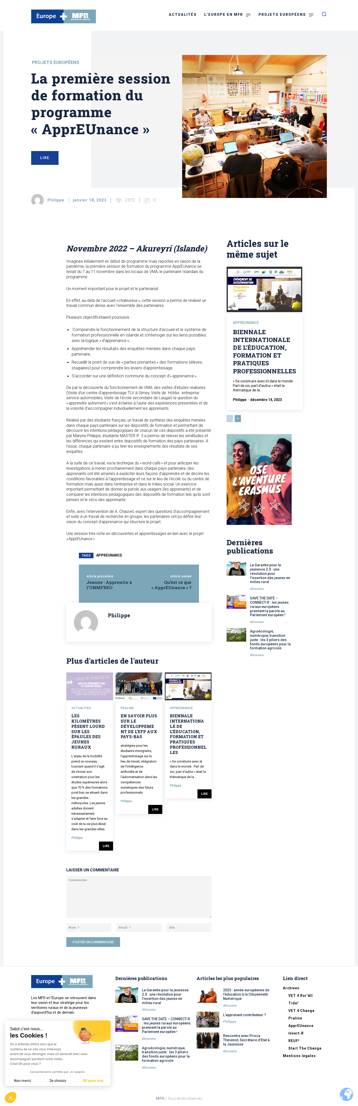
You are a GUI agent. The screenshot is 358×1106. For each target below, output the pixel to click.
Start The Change (305, 1048)
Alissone (257, 589)
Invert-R (296, 1033)
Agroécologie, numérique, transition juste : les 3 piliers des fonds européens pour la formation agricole (270, 639)
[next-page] (238, 418)
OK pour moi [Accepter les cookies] (93, 1081)
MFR (160, 1098)
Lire (106, 846)
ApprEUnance (181, 708)
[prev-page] (230, 418)
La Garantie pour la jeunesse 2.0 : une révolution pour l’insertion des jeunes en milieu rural (270, 573)
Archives (291, 988)
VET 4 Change (301, 1011)
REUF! (293, 1041)
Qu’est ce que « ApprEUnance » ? (171, 584)
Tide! (293, 1003)
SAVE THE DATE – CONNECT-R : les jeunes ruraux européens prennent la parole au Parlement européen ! (269, 606)
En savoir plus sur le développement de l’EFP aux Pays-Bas (139, 726)
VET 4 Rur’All (300, 996)
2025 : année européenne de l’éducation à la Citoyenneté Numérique (246, 994)
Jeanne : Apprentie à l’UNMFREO (109, 584)
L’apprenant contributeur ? (244, 1015)
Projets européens (55, 62)
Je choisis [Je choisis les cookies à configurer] (57, 1081)
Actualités (81, 708)
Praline (127, 708)
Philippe (56, 200)
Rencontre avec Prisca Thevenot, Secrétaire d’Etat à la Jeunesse (246, 1040)
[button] (11, 1097)
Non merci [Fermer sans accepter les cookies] (22, 1081)
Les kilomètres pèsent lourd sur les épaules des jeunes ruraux (88, 731)
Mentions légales (299, 1056)
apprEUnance (109, 555)
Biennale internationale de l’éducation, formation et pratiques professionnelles (188, 734)
